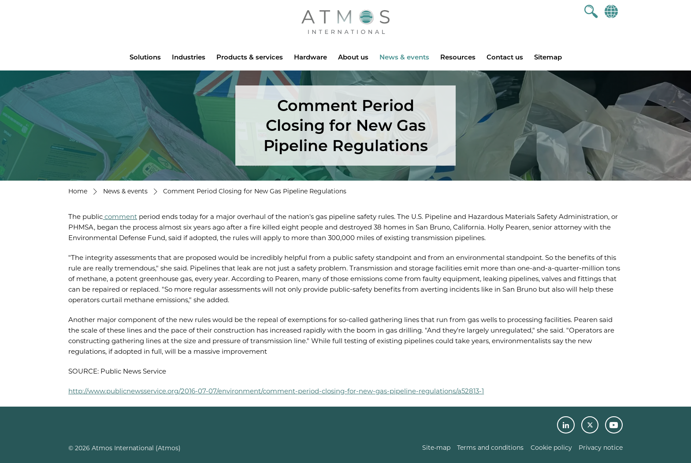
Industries (188, 57)
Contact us (505, 57)
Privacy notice (601, 448)
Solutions (145, 57)
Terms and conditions (490, 448)
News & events (404, 57)
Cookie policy (551, 448)
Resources (458, 57)
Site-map (436, 448)
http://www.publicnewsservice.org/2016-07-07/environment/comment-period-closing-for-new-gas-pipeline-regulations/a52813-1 (276, 391)
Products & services (249, 57)
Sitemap (548, 57)
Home (77, 191)
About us (353, 57)
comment (120, 216)
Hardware (310, 57)
